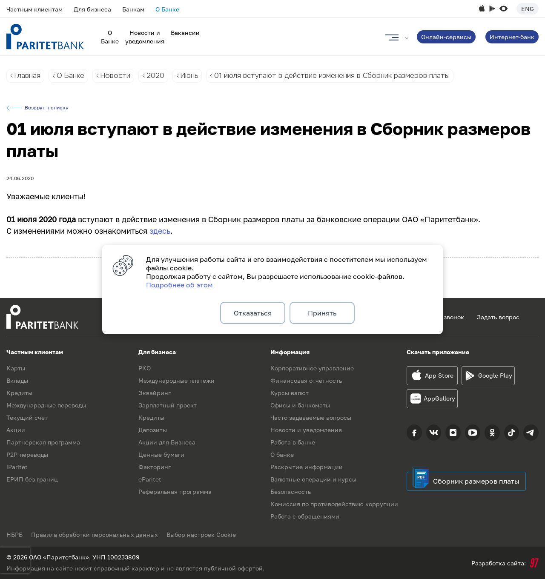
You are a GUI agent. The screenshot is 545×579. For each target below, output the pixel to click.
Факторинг (154, 466)
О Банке (167, 9)
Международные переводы (46, 405)
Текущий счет (27, 417)
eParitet (149, 479)
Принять (322, 313)
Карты (15, 368)
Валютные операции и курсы (313, 479)
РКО (144, 368)
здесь (159, 230)
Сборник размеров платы (476, 481)
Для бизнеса (92, 9)
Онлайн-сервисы (446, 36)
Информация (290, 351)
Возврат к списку (47, 108)
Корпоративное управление (312, 368)
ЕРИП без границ (32, 479)
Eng (527, 8)
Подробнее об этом (179, 285)
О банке (282, 454)
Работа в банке (292, 442)
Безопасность (290, 491)
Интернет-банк (512, 36)
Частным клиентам (34, 9)
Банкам (133, 9)
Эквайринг (154, 392)
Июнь (189, 75)
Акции (15, 429)
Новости (115, 75)
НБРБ (14, 534)
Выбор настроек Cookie (201, 534)
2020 (155, 75)
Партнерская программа (43, 442)
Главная (27, 75)
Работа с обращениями (304, 516)
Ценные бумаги (161, 454)
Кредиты (19, 392)
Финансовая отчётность (306, 380)
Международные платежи (176, 380)
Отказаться (253, 313)
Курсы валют (289, 392)
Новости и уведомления (306, 429)
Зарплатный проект (167, 405)
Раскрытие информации (306, 466)
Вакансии (185, 32)
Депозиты (152, 429)
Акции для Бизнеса (166, 442)
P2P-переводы (27, 454)
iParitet (17, 466)
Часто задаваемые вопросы (310, 417)
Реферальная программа (175, 491)
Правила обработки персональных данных (94, 534)
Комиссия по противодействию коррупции (334, 503)
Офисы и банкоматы (300, 405)
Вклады (17, 380)
